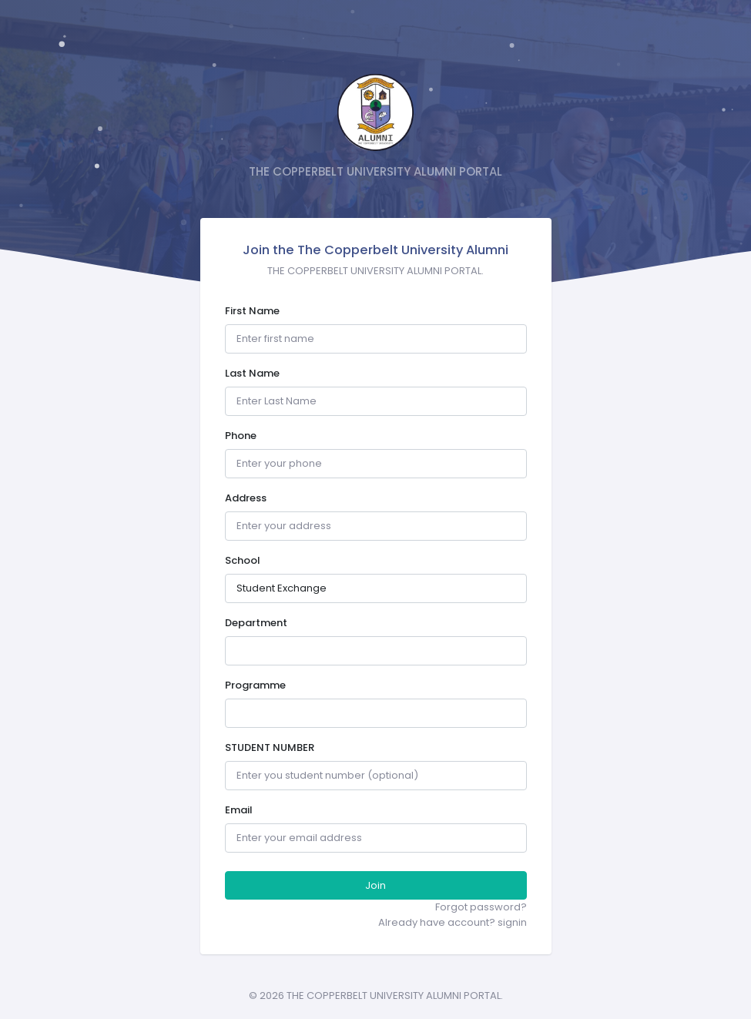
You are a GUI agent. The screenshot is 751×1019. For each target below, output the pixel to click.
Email (239, 810)
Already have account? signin (452, 922)
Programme (255, 685)
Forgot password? (481, 907)
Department (256, 622)
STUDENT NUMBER (269, 747)
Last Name (252, 373)
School (242, 560)
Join (375, 885)
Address (246, 498)
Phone (240, 435)
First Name (252, 310)
